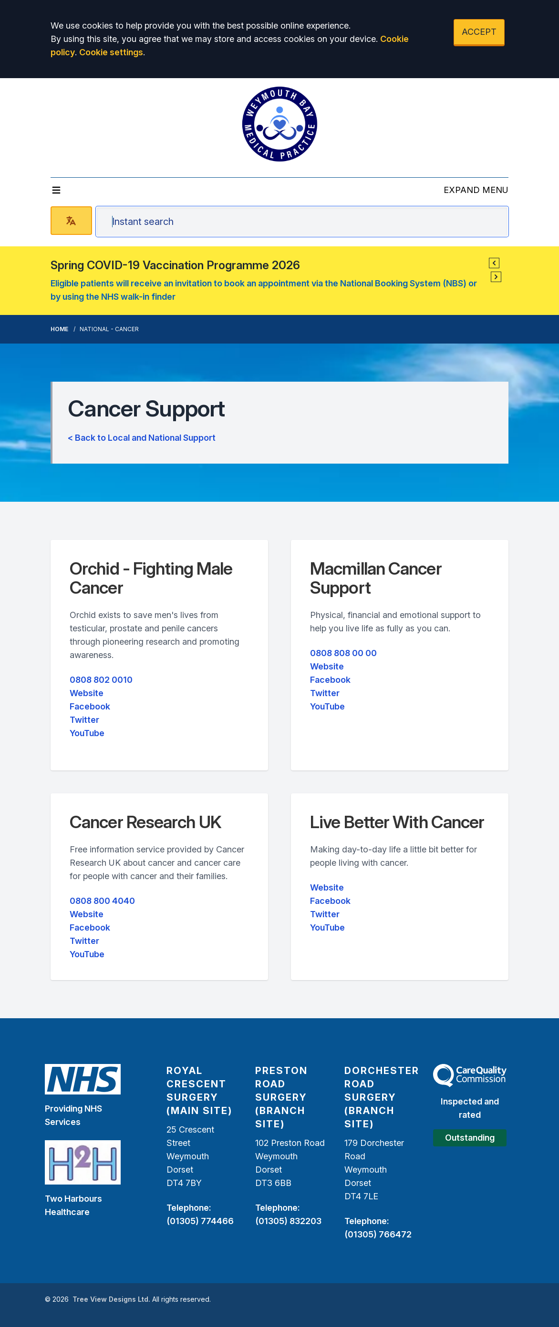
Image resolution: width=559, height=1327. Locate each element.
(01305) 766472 (378, 1234)
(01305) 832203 (288, 1221)
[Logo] (279, 124)
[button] (494, 263)
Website (87, 693)
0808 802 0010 (101, 680)
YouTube (87, 733)
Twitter (84, 720)
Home (59, 329)
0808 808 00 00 (343, 653)
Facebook (90, 706)
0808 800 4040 (102, 901)
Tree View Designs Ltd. (111, 1299)
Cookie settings (111, 52)
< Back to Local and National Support (142, 438)
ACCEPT (479, 32)
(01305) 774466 (200, 1221)
